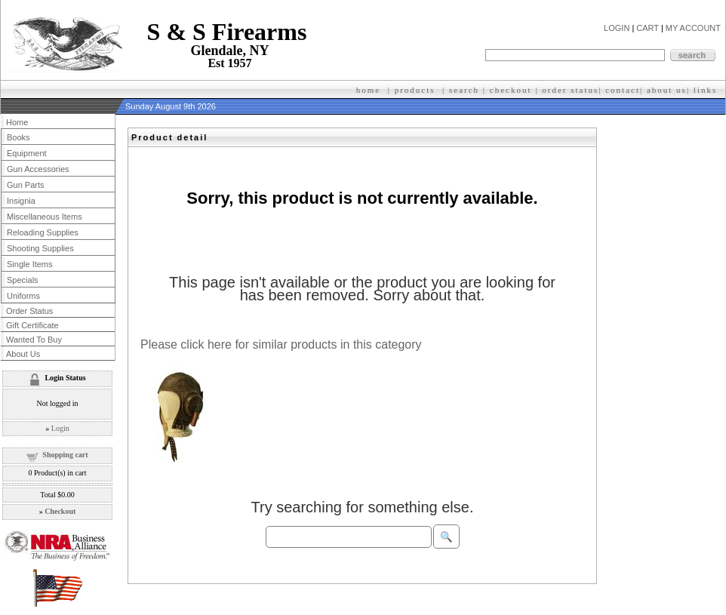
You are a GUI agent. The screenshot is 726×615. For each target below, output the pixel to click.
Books (18, 137)
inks (707, 89)
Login (60, 428)
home (368, 89)
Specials (22, 279)
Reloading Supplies (42, 232)
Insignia (21, 200)
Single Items (30, 264)
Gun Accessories (38, 169)
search (464, 89)
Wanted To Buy (34, 339)
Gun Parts (26, 184)
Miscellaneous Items (44, 216)
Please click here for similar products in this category (281, 344)
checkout (511, 89)
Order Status (29, 310)
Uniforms (23, 295)
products (415, 89)
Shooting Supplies (40, 248)
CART (647, 27)
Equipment (27, 153)
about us (667, 89)
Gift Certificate (32, 325)
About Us (23, 353)
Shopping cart (65, 454)
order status (570, 89)
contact (622, 89)
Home (17, 122)
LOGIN (616, 27)
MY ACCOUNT (693, 27)
